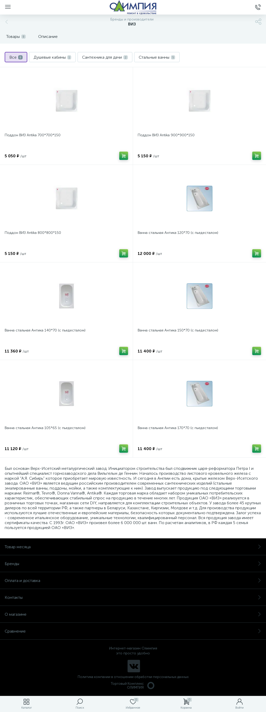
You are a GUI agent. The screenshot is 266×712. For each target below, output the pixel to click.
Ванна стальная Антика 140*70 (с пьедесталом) (45, 330)
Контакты (133, 597)
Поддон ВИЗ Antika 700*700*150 (33, 135)
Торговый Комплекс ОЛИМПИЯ (133, 685)
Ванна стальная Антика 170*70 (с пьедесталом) (178, 428)
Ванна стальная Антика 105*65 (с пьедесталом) (45, 428)
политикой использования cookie (208, 668)
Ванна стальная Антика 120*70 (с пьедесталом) (178, 232)
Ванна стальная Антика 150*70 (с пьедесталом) (178, 330)
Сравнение (133, 631)
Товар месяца (133, 546)
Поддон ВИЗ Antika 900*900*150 (166, 135)
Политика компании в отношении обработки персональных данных (133, 677)
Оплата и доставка (133, 580)
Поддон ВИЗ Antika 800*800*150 (33, 232)
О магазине (133, 614)
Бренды (133, 563)
